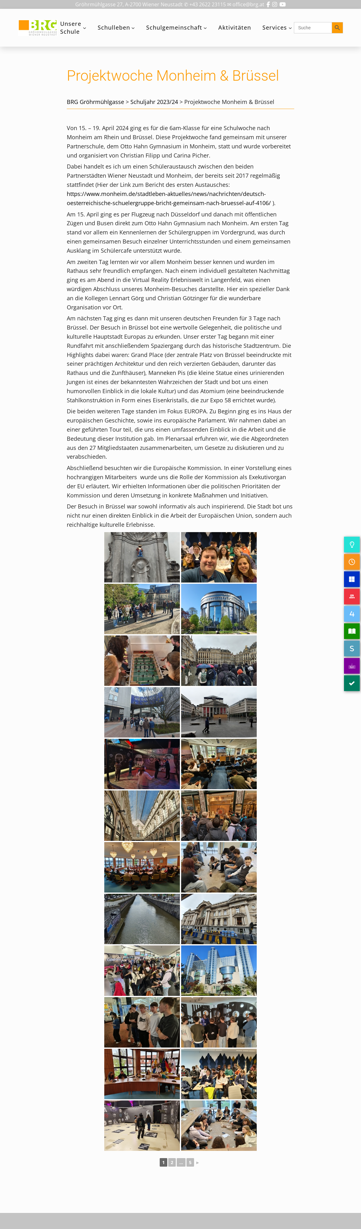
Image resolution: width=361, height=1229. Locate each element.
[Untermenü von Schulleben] (133, 28)
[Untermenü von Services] (290, 28)
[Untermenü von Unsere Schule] (84, 28)
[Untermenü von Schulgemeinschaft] (205, 28)
